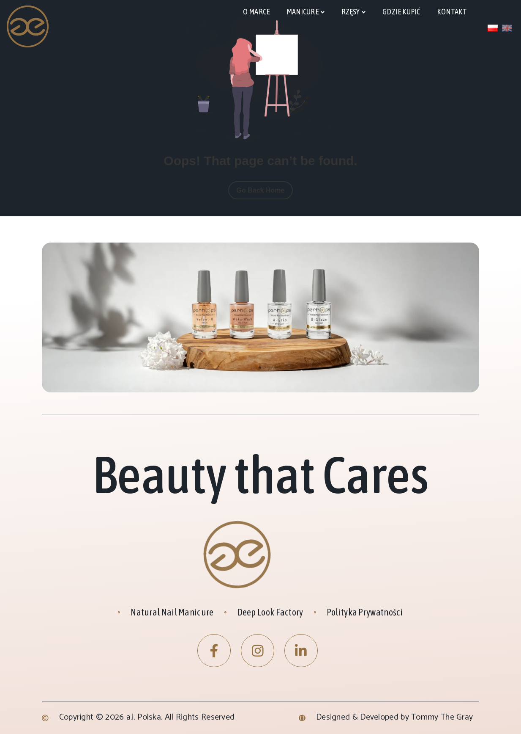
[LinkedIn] (301, 651)
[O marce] (256, 12)
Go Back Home (261, 190)
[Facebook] (214, 651)
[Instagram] (257, 651)
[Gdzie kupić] (401, 12)
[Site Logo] (28, 26)
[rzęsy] (353, 12)
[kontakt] (452, 12)
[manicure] (305, 12)
